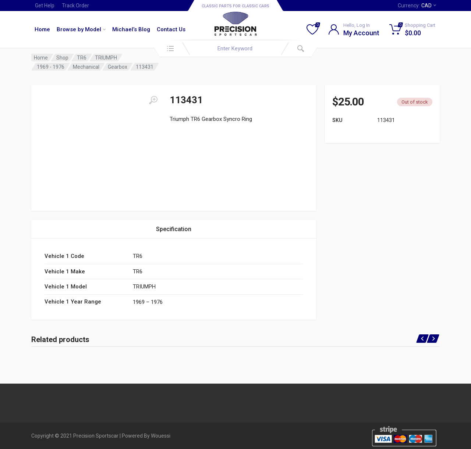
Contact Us (171, 29)
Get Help (44, 5)
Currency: (417, 5)
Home (42, 29)
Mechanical (86, 67)
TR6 (81, 58)
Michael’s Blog (131, 29)
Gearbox (117, 67)
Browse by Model (81, 29)
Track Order (75, 5)
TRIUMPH (106, 58)
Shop (62, 58)
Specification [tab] (173, 229)
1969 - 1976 (50, 67)
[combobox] (235, 48)
